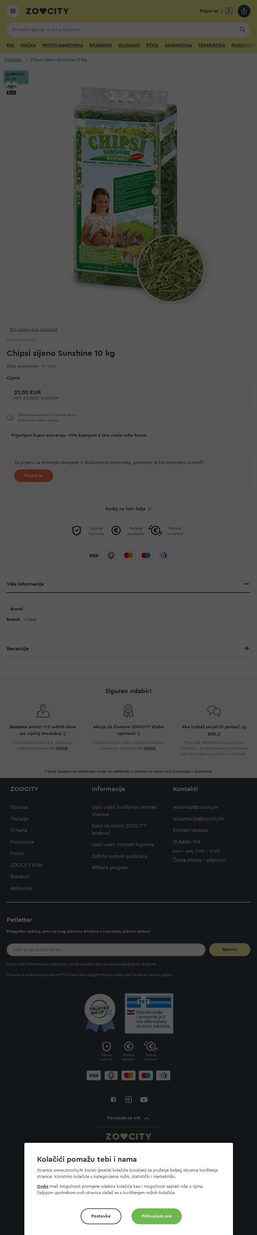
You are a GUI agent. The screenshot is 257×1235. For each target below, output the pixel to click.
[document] (131, 1191)
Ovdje (42, 1186)
